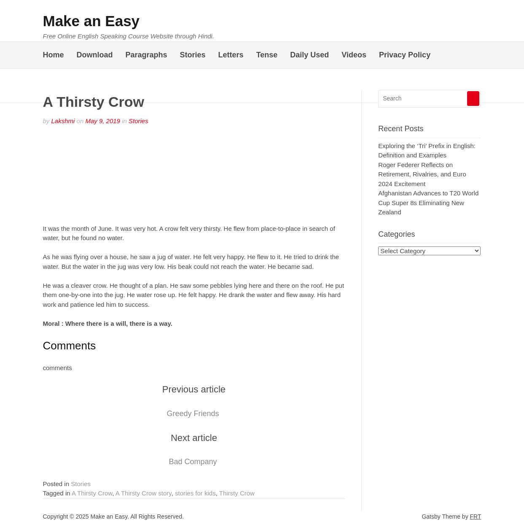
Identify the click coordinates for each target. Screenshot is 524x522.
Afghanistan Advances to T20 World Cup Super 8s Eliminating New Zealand (428, 202)
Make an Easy (91, 21)
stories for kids (195, 493)
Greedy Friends (193, 413)
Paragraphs (146, 55)
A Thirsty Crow (92, 493)
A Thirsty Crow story (144, 493)
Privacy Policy (404, 55)
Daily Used (309, 55)
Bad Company (193, 461)
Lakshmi (63, 120)
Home (53, 55)
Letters (231, 55)
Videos (353, 55)
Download (95, 55)
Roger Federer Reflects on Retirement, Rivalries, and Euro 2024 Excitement (422, 174)
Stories (193, 55)
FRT (475, 516)
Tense (267, 55)
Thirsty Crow (237, 493)
